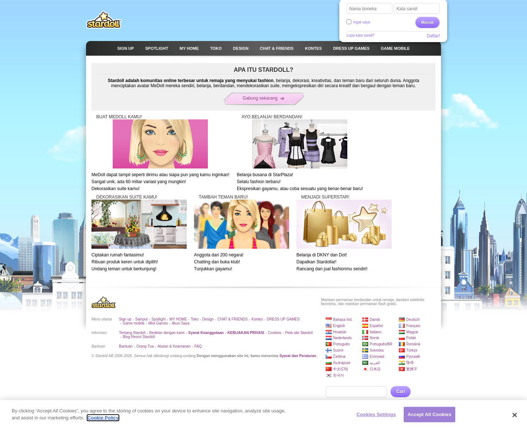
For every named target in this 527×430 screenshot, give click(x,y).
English (339, 326)
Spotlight (159, 319)
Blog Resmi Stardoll (139, 337)
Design (208, 319)
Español (376, 326)
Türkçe (412, 350)
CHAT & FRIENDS (232, 319)
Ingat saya (361, 22)
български (341, 363)
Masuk (427, 22)
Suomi (338, 350)
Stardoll (104, 20)
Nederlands (342, 338)
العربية (375, 363)
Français (413, 326)
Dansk (375, 320)
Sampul (141, 319)
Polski (411, 338)
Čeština (339, 357)
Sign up (125, 319)
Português (341, 344)
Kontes (257, 319)
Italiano (375, 332)
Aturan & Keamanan (173, 346)
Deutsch (413, 320)
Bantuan (125, 346)
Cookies (274, 333)
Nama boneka (363, 8)
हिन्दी (410, 363)
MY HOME (178, 319)
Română (413, 344)
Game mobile (133, 323)
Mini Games (158, 323)
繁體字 (411, 369)
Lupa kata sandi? (360, 35)
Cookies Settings (376, 418)
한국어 (338, 375)
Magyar (412, 332)
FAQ (198, 346)
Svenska (377, 350)
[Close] (515, 418)
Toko (194, 319)
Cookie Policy (103, 422)
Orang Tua (145, 346)
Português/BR (381, 344)
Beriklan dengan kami (166, 333)
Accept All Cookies (430, 418)
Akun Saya (180, 323)
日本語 (375, 369)
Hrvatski (339, 332)
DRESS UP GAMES (283, 319)
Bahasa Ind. (342, 320)
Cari (400, 391)
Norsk (374, 338)
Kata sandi (406, 8)
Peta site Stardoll (299, 333)
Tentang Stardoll (132, 333)
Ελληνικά (377, 357)
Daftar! (433, 35)
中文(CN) (340, 369)
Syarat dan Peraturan (297, 356)
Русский (413, 357)
